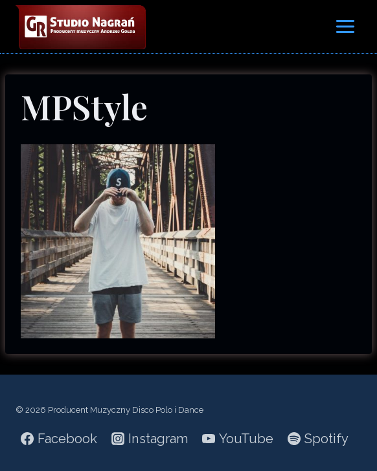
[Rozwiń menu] (344, 26)
